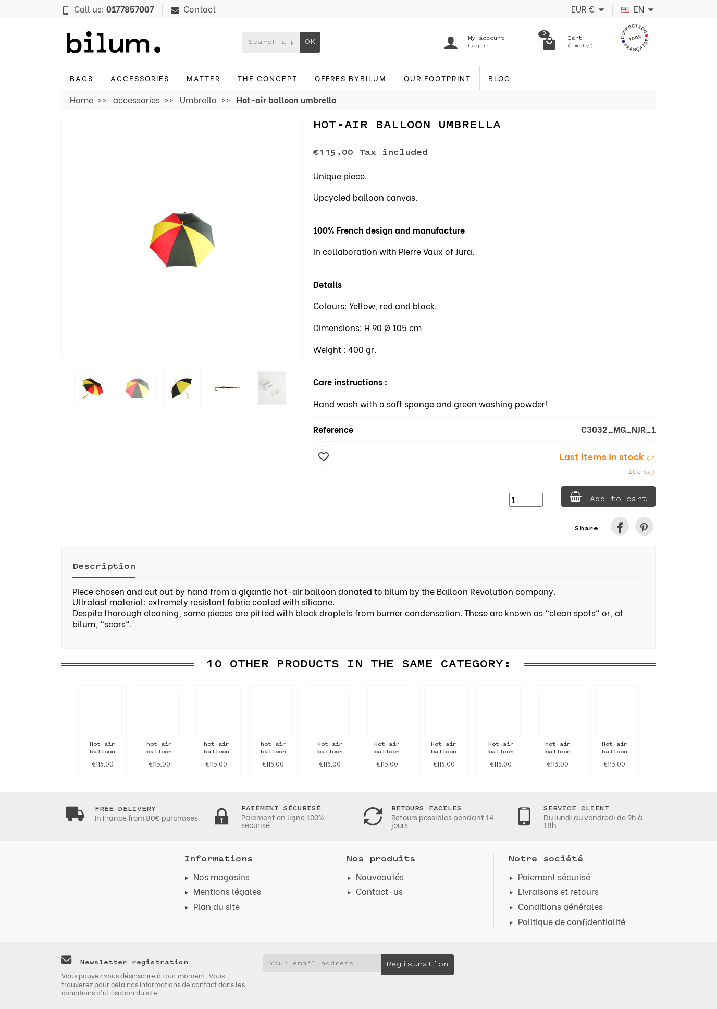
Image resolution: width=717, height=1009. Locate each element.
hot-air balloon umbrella (159, 752)
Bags (81, 77)
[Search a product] (271, 42)
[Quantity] (526, 500)
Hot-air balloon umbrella (102, 752)
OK (310, 42)
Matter (203, 77)
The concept (268, 77)
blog (499, 77)
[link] (620, 526)
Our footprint (437, 77)
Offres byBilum (351, 77)
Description (103, 567)
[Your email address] (322, 963)
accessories (139, 77)
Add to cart (608, 497)
